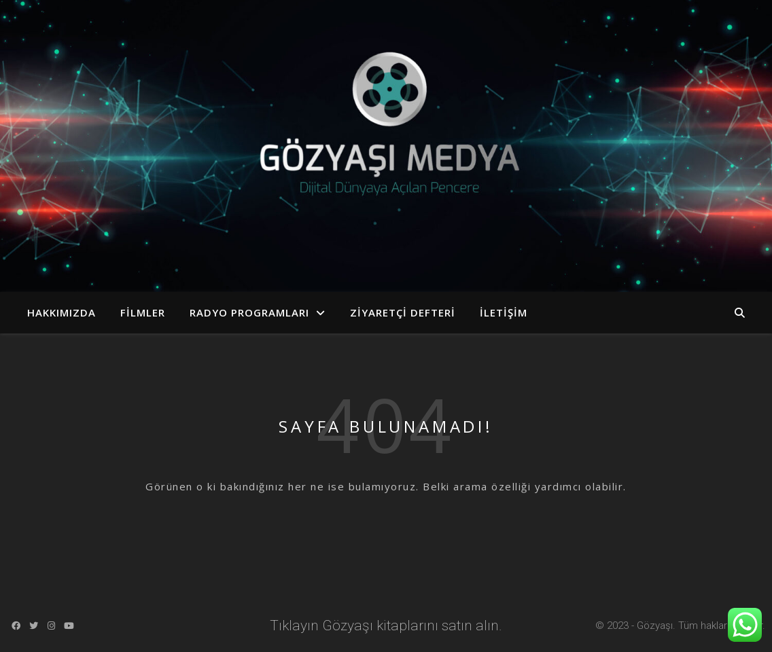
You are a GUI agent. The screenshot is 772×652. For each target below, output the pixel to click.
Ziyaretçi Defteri (402, 312)
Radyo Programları (249, 312)
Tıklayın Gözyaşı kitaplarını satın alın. (386, 625)
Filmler (142, 312)
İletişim (503, 312)
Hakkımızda (61, 312)
